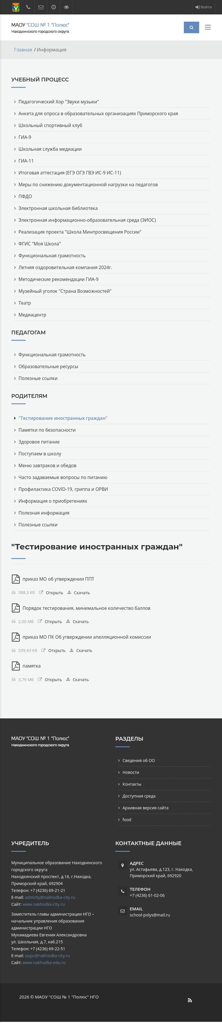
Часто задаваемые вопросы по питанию (63, 477)
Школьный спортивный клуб (51, 125)
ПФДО (25, 196)
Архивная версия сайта (146, 809)
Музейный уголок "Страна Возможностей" (66, 291)
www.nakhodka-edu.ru (44, 963)
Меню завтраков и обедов (48, 465)
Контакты (132, 785)
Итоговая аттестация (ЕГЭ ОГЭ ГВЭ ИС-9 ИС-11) (70, 172)
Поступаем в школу (40, 453)
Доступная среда (139, 797)
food (127, 820)
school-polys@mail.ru (150, 916)
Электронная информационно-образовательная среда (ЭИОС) (88, 220)
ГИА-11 (26, 160)
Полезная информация (44, 512)
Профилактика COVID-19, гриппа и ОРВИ (64, 489)
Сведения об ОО (139, 761)
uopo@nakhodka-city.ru (47, 956)
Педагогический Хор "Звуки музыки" (59, 101)
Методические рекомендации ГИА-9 (59, 279)
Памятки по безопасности (47, 429)
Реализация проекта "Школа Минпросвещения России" (81, 231)
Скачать (82, 592)
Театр (24, 302)
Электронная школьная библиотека (58, 208)
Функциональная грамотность (52, 255)
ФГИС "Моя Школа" (40, 243)
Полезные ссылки (38, 378)
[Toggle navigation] (208, 28)
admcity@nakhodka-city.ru (50, 898)
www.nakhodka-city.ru (43, 905)
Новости (131, 773)
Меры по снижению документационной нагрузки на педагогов (89, 184)
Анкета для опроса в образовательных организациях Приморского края (100, 113)
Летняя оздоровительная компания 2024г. (66, 267)
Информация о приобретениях (53, 500)
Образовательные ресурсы (48, 366)
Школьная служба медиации (50, 149)
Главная (23, 49)
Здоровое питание (39, 441)
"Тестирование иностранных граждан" (63, 418)
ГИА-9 (25, 137)
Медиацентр (32, 314)
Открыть (55, 592)
